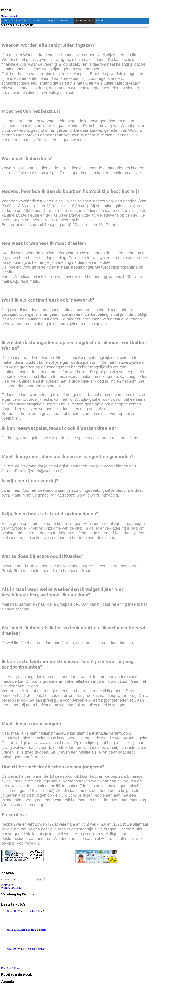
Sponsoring (65, 21)
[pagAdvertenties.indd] (96, 863)
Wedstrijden (23, 21)
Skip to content (9, 16)
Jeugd (51, 21)
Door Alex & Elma (10, 968)
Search (5, 879)
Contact (99, 20)
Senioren (38, 21)
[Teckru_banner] (22, 860)
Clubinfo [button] (8, 21)
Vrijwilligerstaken (84, 21)
